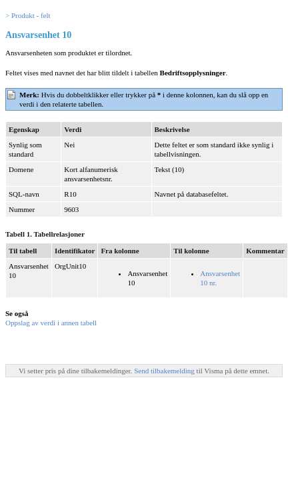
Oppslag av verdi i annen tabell (51, 323)
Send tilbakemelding (165, 371)
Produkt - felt (31, 15)
